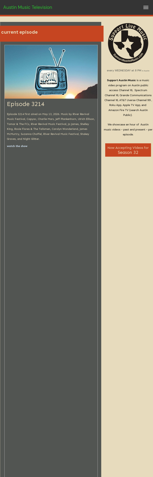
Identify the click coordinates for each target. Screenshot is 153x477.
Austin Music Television (27, 7)
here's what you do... (39, 238)
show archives (75, 316)
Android (36, 332)
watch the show (17, 146)
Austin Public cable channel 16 (116, 309)
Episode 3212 (74, 436)
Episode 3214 (25, 104)
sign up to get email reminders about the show (69, 211)
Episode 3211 (122, 436)
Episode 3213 (26, 436)
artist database (108, 316)
